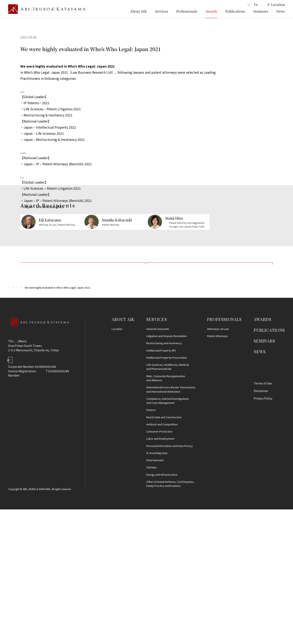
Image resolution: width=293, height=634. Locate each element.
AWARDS (262, 444)
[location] (273, 4)
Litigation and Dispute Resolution (166, 461)
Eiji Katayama (30, 90)
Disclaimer (261, 516)
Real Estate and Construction (163, 542)
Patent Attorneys (217, 461)
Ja (248, 5)
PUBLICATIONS (269, 455)
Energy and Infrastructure (161, 599)
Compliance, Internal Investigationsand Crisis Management (167, 525)
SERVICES (156, 444)
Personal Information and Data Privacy (169, 570)
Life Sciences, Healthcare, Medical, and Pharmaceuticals (167, 491)
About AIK (138, 11)
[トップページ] (46, 9)
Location (117, 454)
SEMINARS (265, 465)
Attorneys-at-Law (218, 454)
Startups (151, 592)
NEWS (260, 476)
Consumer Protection (159, 556)
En (256, 5)
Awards (211, 11)
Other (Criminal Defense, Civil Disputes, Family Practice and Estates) (170, 608)
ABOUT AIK (123, 444)
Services (161, 11)
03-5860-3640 (24, 466)
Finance (151, 535)
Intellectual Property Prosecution (166, 482)
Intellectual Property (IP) (161, 475)
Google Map (28, 488)
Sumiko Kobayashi (34, 151)
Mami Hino (28, 176)
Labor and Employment (160, 563)
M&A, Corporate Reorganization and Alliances (165, 503)
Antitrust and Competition (162, 549)
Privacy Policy (263, 523)
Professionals (186, 11)
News (280, 11)
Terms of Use (263, 508)
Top (10, 412)
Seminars (260, 11)
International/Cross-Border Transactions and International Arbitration (170, 514)
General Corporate (157, 454)
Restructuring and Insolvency (164, 468)
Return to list (146, 381)
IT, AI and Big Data (156, 578)
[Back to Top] (38, 452)
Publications (235, 11)
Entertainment (155, 585)
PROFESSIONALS (224, 444)
